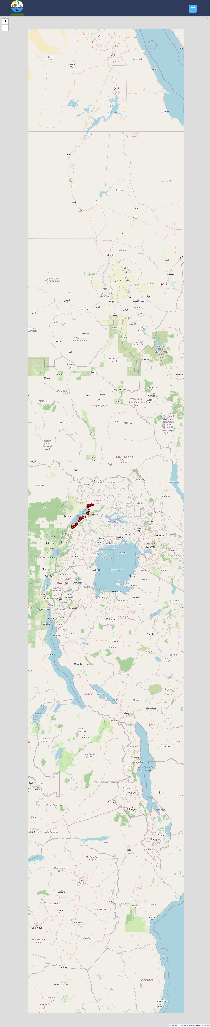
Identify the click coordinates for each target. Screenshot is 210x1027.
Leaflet (173, 1025)
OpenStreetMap (189, 1025)
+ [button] (5, 22)
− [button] (5, 28)
